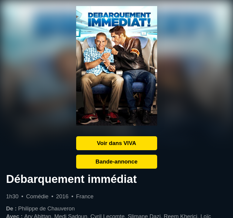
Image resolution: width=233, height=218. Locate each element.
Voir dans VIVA (116, 143)
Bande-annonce (116, 161)
